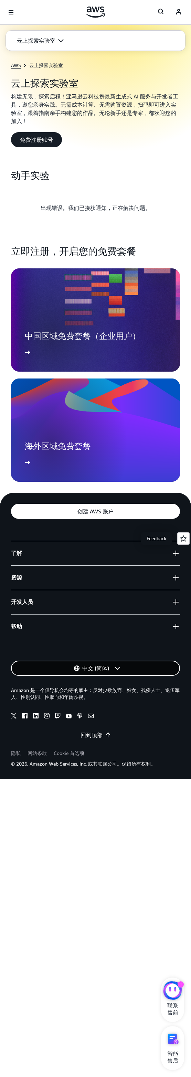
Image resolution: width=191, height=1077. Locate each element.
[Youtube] (69, 717)
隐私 (16, 753)
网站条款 (37, 753)
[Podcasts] (80, 717)
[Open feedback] (183, 538)
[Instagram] (47, 717)
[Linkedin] (36, 717)
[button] (40, 40)
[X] (14, 717)
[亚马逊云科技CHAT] (172, 991)
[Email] (91, 717)
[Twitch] (58, 717)
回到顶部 (96, 735)
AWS (16, 65)
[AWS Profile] (178, 12)
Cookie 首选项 (69, 753)
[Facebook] (25, 717)
